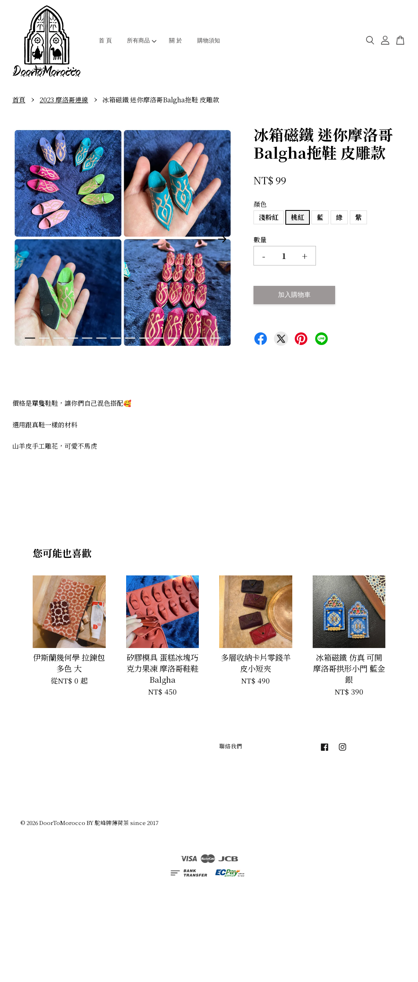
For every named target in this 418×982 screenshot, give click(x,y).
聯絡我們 (230, 746)
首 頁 (105, 40)
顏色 (260, 204)
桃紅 (297, 217)
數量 (260, 239)
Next (222, 239)
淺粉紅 (268, 217)
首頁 (18, 99)
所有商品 (142, 40)
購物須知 (208, 40)
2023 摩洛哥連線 (64, 99)
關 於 (175, 40)
